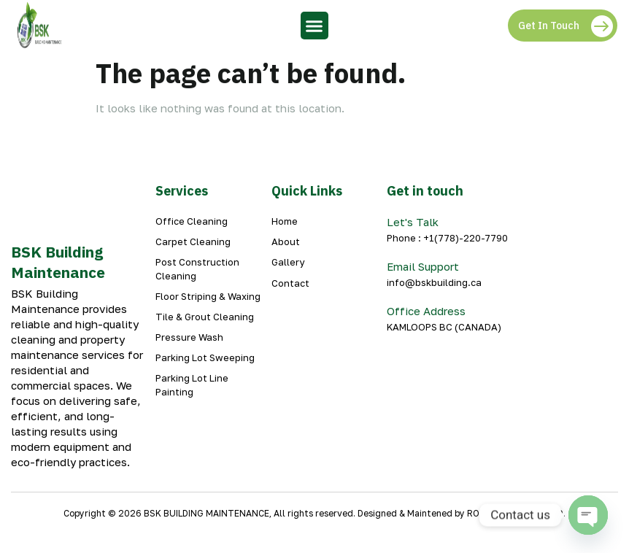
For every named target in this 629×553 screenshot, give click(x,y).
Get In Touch (548, 25)
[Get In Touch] (601, 25)
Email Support (423, 266)
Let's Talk (413, 221)
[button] (314, 25)
